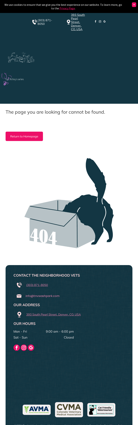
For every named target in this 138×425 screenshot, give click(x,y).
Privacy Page (67, 8)
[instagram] (100, 22)
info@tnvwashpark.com (42, 296)
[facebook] (95, 22)
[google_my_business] (104, 22)
